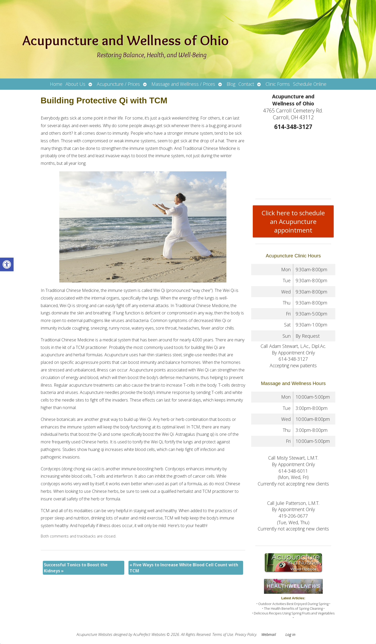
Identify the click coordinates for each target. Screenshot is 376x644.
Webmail (268, 634)
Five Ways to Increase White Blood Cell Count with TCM (184, 567)
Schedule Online (309, 84)
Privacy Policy (245, 634)
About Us (75, 84)
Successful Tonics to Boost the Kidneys (76, 567)
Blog (231, 84)
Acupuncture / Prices (118, 84)
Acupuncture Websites (94, 634)
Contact (246, 84)
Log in (290, 634)
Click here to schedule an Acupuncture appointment (293, 221)
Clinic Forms (278, 84)
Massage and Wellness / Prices (183, 84)
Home (56, 84)
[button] (7, 264)
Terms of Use (222, 634)
